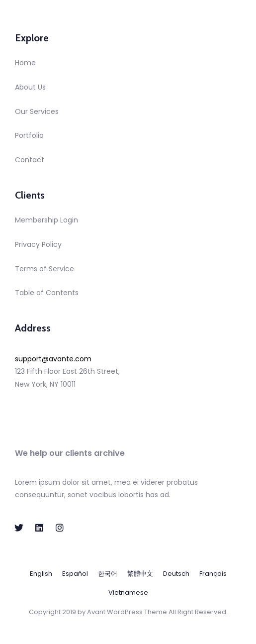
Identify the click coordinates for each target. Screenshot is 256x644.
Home (25, 63)
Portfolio (29, 135)
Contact (29, 160)
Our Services (37, 111)
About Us (30, 87)
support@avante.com (53, 359)
